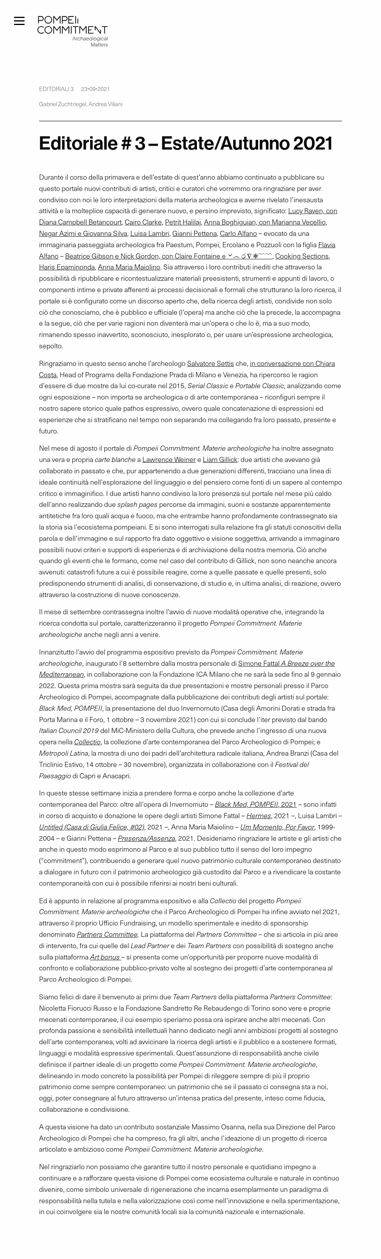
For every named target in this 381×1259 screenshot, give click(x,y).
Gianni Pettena (194, 233)
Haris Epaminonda (67, 266)
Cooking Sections (302, 255)
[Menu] (19, 20)
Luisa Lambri (149, 233)
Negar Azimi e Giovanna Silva (83, 233)
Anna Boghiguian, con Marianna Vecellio (265, 221)
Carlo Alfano (238, 233)
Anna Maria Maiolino (129, 266)
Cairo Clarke (143, 221)
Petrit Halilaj (183, 221)
